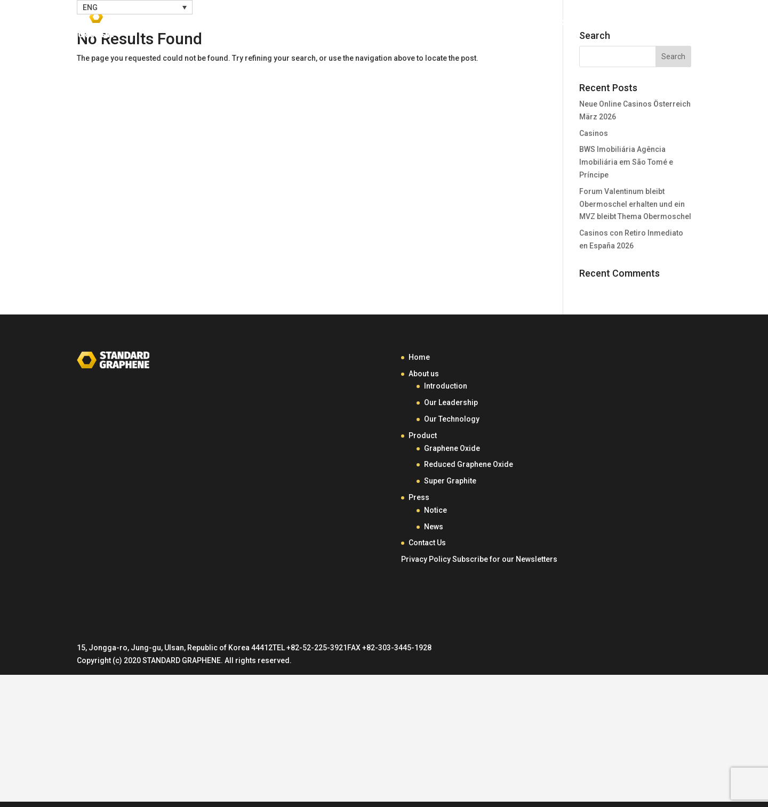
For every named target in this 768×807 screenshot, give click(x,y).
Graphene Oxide (452, 448)
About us (424, 373)
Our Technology (451, 419)
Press (572, 25)
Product (514, 25)
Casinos (593, 133)
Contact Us (638, 25)
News (433, 526)
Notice (435, 510)
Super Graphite (450, 481)
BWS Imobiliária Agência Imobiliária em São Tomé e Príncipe (626, 162)
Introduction (445, 386)
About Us (448, 25)
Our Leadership (451, 402)
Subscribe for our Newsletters (504, 559)
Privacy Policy (426, 559)
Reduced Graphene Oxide (468, 464)
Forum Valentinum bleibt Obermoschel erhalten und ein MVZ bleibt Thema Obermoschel (635, 204)
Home (398, 25)
